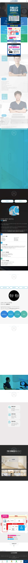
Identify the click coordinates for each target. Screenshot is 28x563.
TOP (25, 561)
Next (26, 462)
